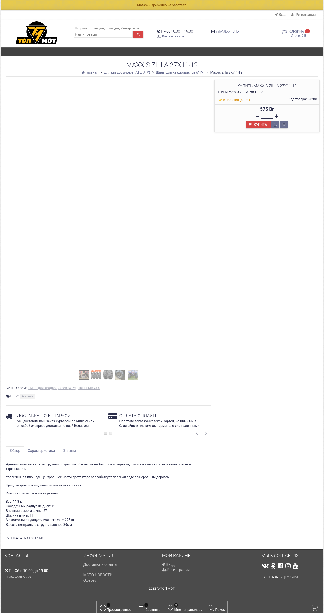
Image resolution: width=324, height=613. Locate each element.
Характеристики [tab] (41, 450)
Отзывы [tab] (69, 450)
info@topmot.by (228, 31)
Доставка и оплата (100, 564)
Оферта (90, 580)
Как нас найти (173, 36)
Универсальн (130, 28)
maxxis (29, 396)
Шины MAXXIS (89, 388)
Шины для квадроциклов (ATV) (52, 388)
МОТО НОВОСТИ (98, 575)
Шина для (97, 28)
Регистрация (303, 14)
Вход (280, 14)
